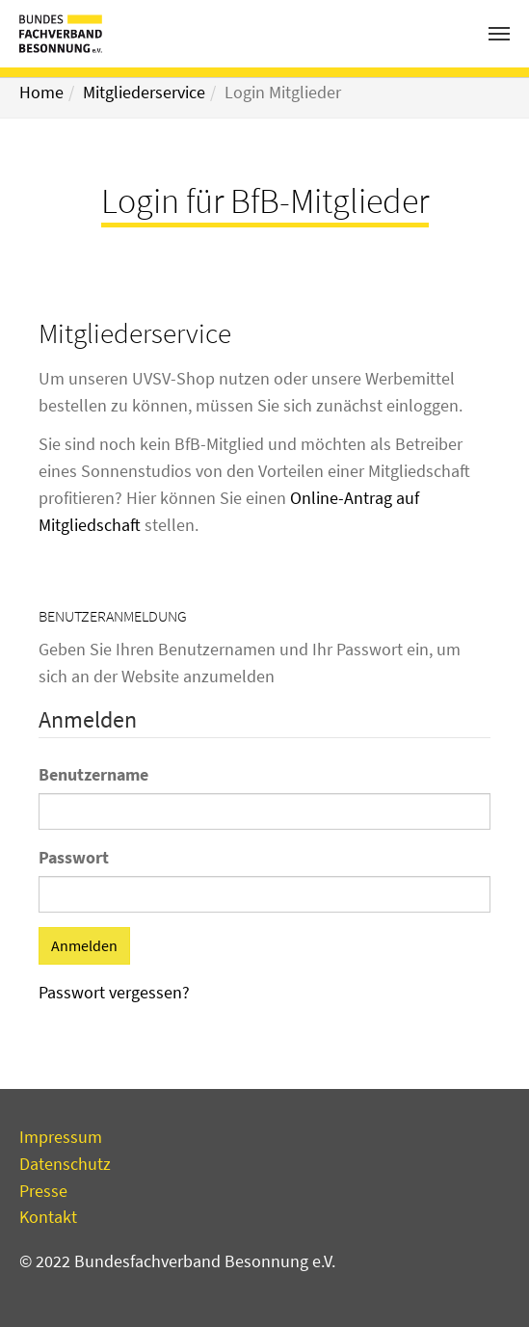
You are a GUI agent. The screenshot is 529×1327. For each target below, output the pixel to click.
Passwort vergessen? (114, 992)
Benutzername (93, 774)
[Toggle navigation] (499, 33)
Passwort (74, 857)
